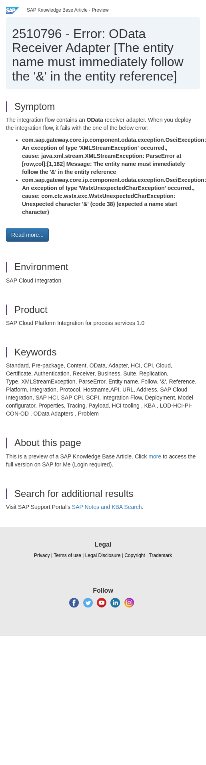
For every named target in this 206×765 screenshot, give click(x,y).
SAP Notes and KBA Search (107, 507)
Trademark (160, 555)
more (154, 456)
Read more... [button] (27, 235)
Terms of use (67, 555)
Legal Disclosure (103, 555)
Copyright (134, 555)
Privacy (42, 555)
